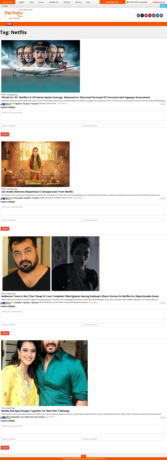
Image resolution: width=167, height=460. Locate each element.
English (21, 2)
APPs (163, 6)
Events (5, 6)
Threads (66, 2)
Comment (35, 104)
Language (137, 2)
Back (9, 24)
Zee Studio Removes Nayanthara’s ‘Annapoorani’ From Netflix (37, 191)
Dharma (78, 2)
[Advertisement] (83, 14)
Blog (88, 2)
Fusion (41, 2)
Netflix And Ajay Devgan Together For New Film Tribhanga (35, 410)
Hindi (32, 2)
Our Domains (7, 2)
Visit (162, 104)
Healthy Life (53, 2)
